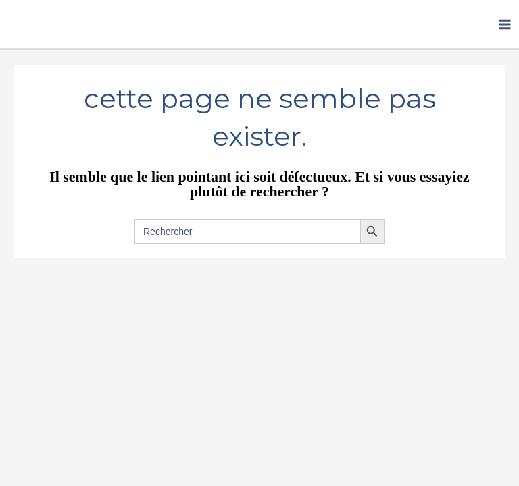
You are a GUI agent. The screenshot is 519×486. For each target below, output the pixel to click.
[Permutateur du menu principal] (505, 24)
